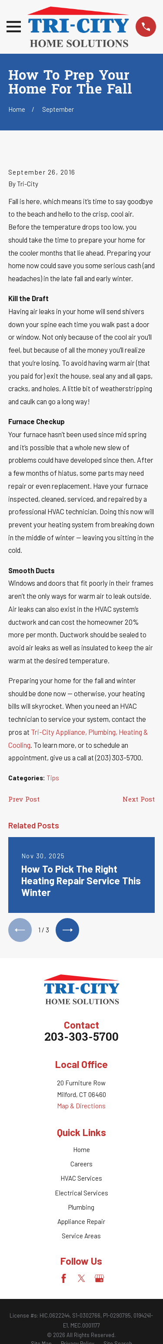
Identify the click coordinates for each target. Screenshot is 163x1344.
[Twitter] (81, 1278)
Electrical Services (81, 1193)
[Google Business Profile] (99, 1278)
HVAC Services (81, 1178)
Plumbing (81, 1207)
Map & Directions (81, 1106)
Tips (53, 778)
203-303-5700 (81, 1037)
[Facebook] (63, 1278)
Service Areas (81, 1236)
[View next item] (67, 929)
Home (81, 1149)
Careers (81, 1164)
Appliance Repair (81, 1221)
